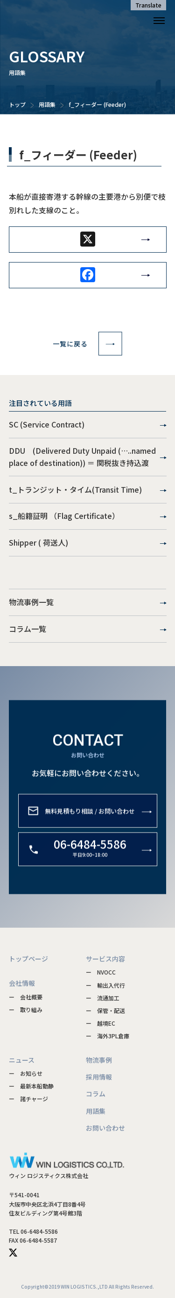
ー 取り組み (25, 1009)
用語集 (47, 104)
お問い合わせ (105, 1128)
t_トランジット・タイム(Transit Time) (88, 490)
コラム (95, 1093)
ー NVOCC (101, 972)
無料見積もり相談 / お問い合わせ (90, 818)
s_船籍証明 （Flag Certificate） (88, 516)
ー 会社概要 (25, 997)
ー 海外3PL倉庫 (107, 1036)
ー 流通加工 (102, 998)
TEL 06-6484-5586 (33, 1231)
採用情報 (99, 1076)
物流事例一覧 (88, 602)
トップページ (28, 958)
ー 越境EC (100, 1023)
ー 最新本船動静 (31, 1086)
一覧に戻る (87, 343)
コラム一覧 (88, 629)
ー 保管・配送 (105, 1010)
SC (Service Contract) (88, 425)
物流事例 (99, 1060)
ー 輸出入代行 (105, 985)
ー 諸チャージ (28, 1099)
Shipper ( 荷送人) (88, 543)
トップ (17, 104)
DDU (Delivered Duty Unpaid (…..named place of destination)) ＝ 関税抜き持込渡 (88, 456)
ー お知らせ (25, 1073)
